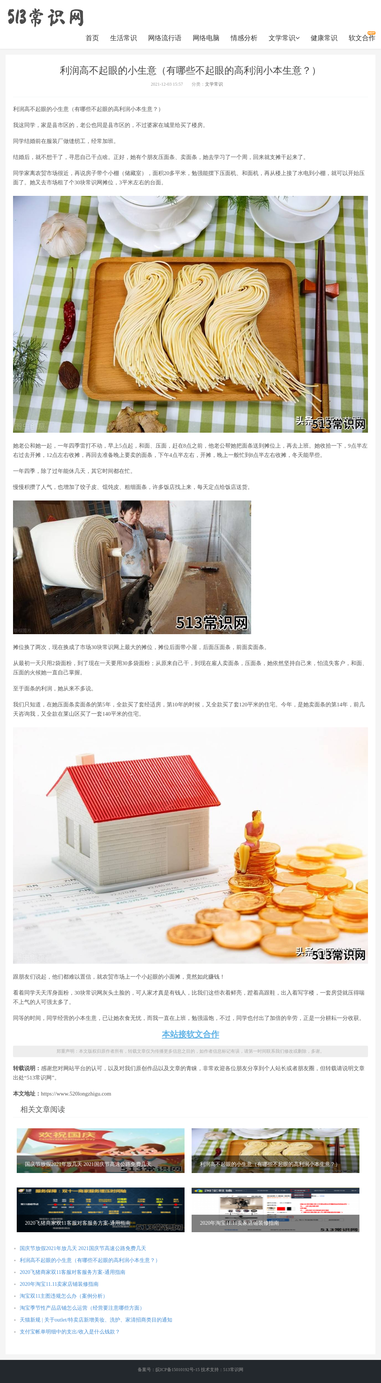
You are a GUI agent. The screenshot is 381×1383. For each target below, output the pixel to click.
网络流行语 (165, 38)
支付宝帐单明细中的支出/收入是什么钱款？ (70, 1332)
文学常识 (284, 38)
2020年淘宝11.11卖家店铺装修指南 (59, 1284)
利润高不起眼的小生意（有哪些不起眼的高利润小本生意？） (90, 1260)
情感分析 (244, 38)
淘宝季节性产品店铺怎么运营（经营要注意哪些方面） (82, 1308)
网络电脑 (206, 38)
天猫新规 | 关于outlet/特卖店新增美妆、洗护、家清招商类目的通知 (96, 1320)
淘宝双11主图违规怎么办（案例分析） (64, 1296)
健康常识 (324, 38)
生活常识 (123, 38)
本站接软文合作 (190, 1034)
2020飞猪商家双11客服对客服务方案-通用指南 (72, 1272)
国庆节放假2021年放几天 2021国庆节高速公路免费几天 (83, 1248)
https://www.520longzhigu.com (45, 17)
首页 (92, 38)
